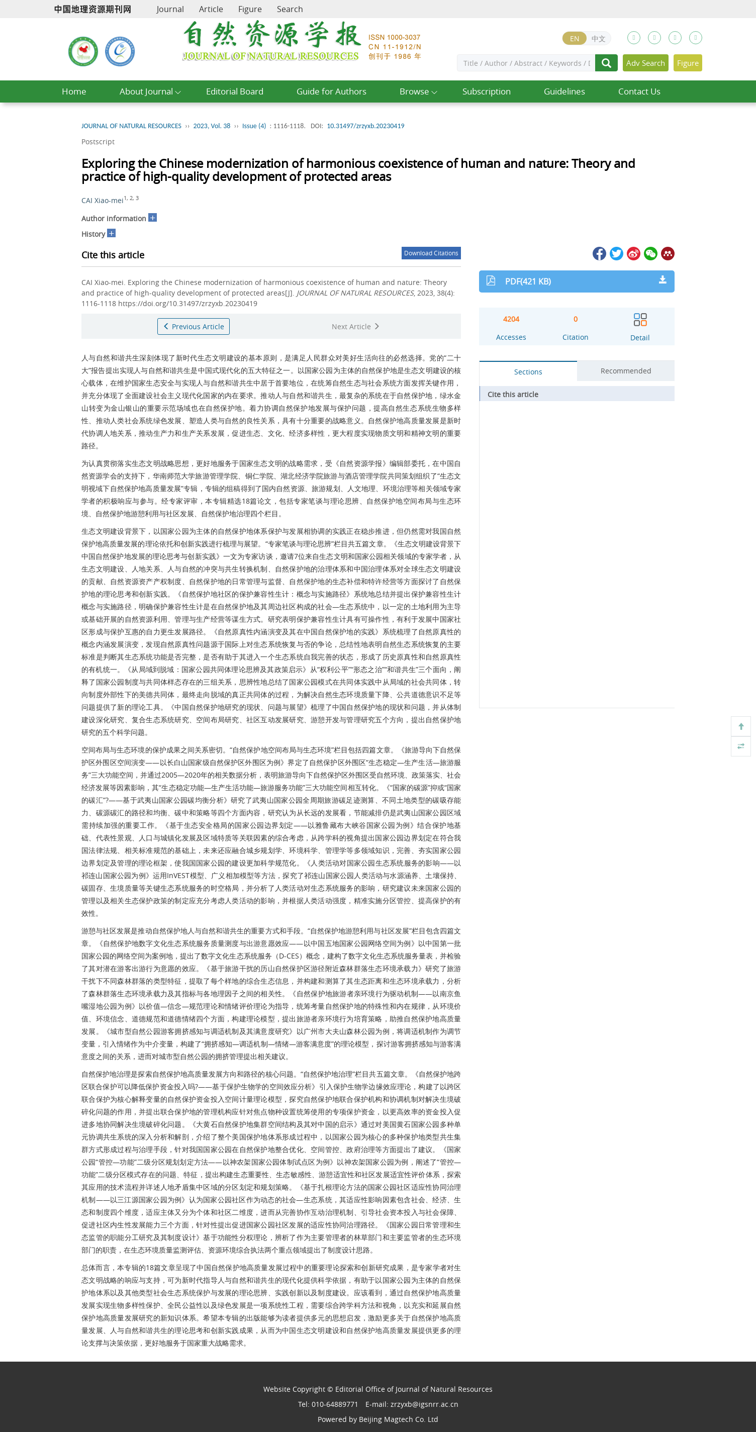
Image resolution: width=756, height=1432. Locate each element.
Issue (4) (254, 126)
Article (211, 9)
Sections (528, 371)
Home (74, 91)
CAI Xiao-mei (102, 200)
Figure (250, 9)
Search (290, 9)
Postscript (98, 141)
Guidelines (564, 91)
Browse (414, 91)
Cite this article (513, 394)
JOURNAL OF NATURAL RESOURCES (131, 126)
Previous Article (193, 326)
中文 (599, 38)
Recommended (626, 370)
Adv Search (645, 63)
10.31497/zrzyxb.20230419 (366, 126)
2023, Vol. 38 (212, 126)
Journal (170, 9)
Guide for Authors (331, 91)
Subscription (486, 91)
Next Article (356, 326)
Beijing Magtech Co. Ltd (398, 1419)
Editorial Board (234, 91)
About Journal (146, 91)
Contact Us (639, 91)
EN (575, 38)
